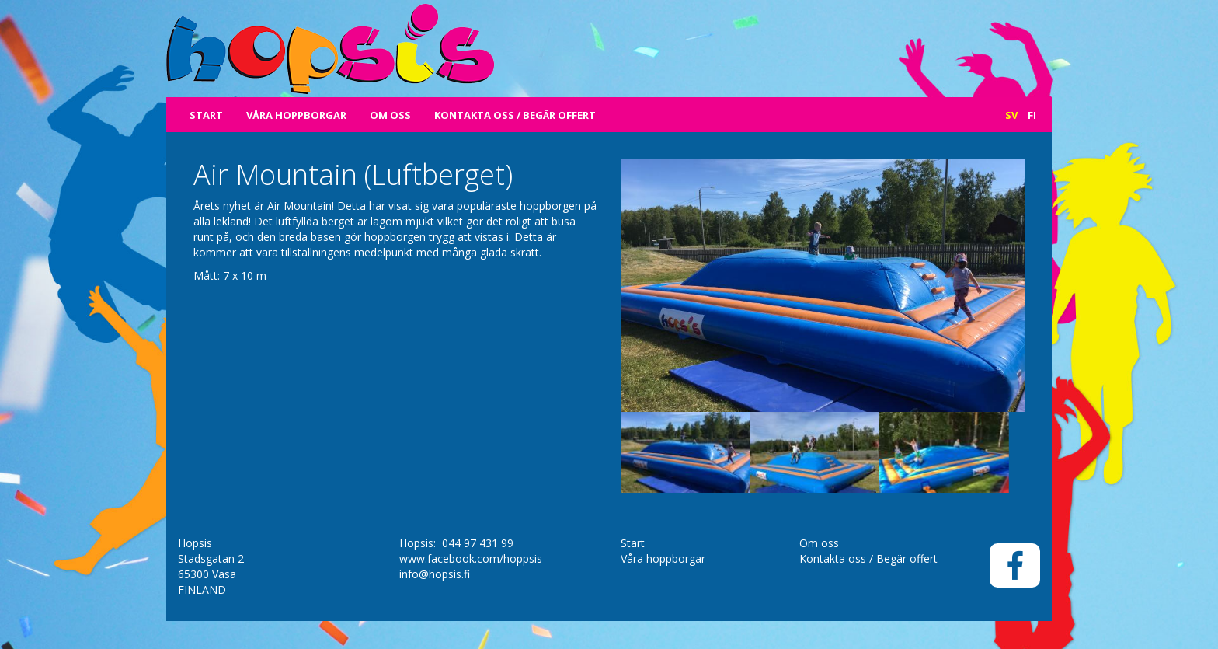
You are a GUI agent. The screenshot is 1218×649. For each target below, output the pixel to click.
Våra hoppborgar (296, 115)
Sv (1011, 115)
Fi (1032, 115)
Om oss (390, 115)
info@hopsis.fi (434, 574)
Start (206, 115)
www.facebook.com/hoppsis (470, 558)
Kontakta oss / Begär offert (515, 115)
